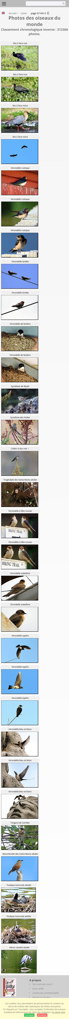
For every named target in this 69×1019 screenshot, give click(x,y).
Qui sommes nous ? (42, 984)
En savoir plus (58, 1012)
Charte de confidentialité (45, 992)
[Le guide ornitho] (9, 987)
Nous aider (38, 988)
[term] (43, 3)
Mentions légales (41, 997)
